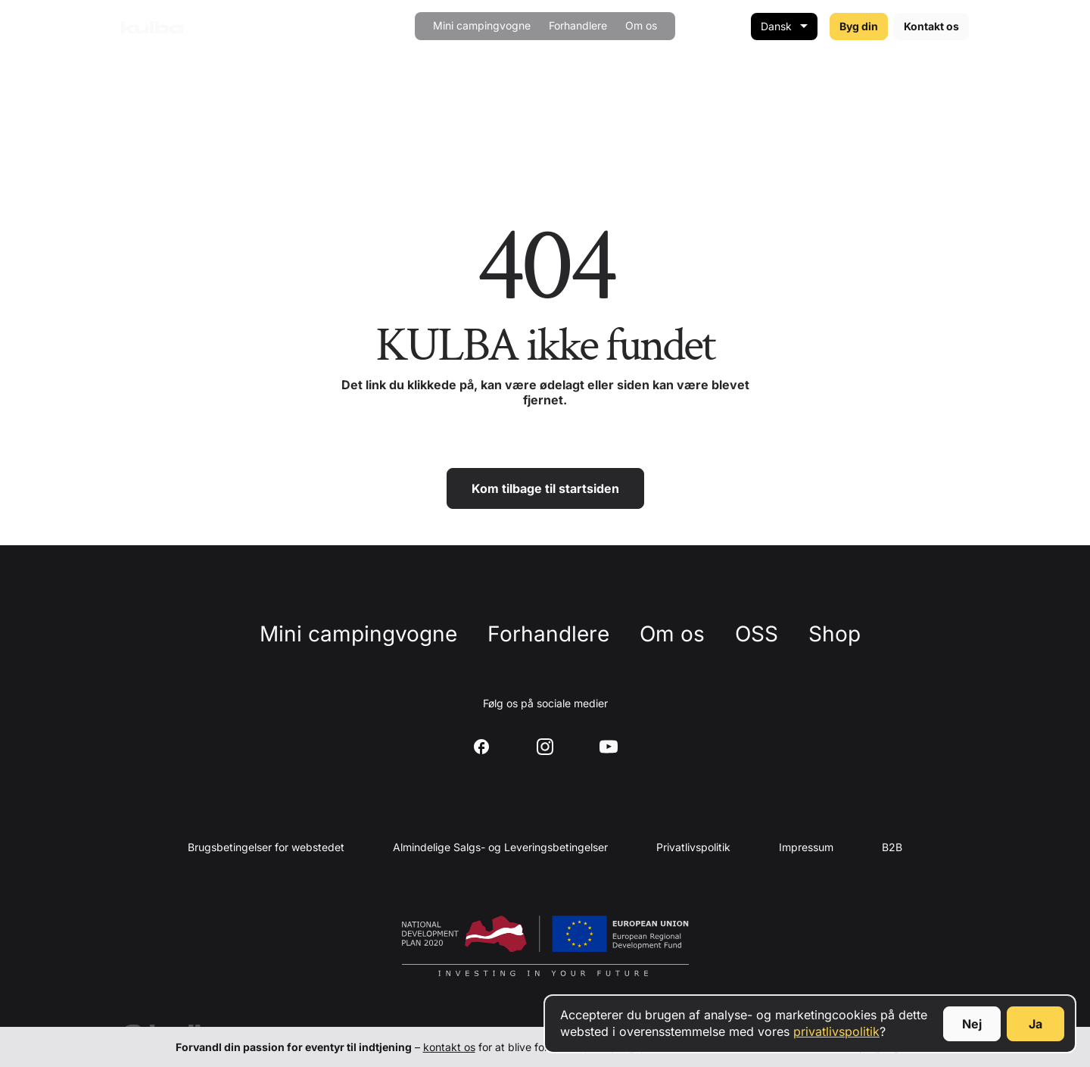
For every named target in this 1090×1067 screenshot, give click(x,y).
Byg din (858, 26)
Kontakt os (931, 26)
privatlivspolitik (836, 1031)
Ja (1035, 1023)
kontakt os (449, 1046)
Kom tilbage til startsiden (545, 488)
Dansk (776, 26)
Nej (972, 1023)
